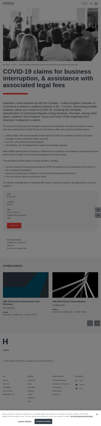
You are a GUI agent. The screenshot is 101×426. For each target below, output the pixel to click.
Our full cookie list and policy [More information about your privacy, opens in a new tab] (81, 419)
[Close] (97, 416)
